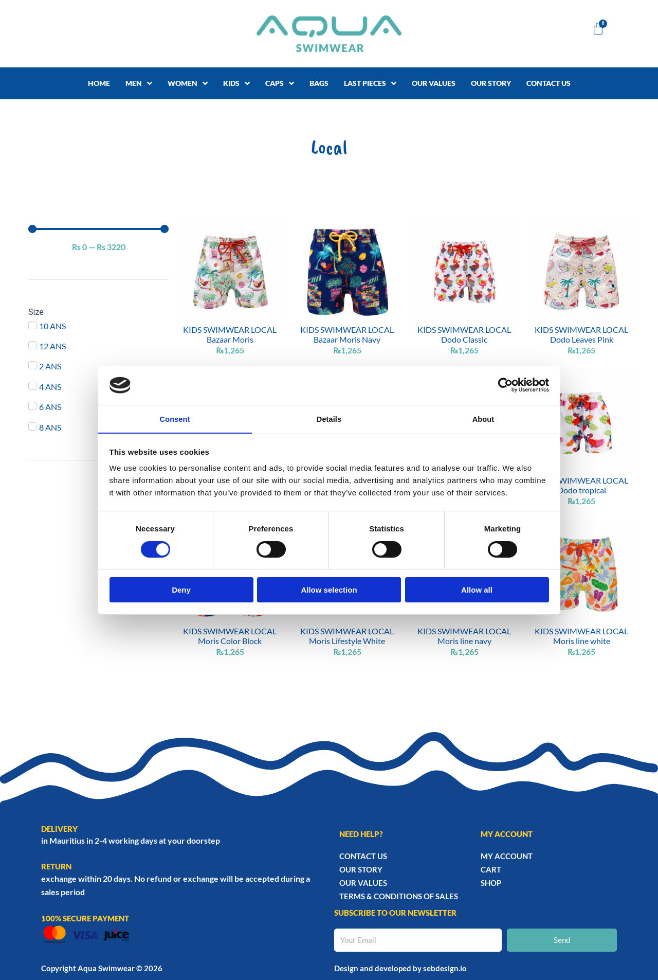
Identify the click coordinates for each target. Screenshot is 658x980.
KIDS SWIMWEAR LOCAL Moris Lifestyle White (347, 636)
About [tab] (483, 418)
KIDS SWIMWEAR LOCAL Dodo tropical (581, 485)
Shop (491, 882)
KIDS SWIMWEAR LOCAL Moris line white (581, 636)
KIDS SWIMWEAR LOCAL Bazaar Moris (230, 334)
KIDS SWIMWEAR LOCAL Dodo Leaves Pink (581, 334)
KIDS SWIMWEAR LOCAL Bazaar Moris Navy (347, 334)
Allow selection (329, 590)
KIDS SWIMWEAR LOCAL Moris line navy (464, 636)
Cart (491, 869)
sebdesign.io (445, 968)
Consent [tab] (175, 418)
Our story (360, 869)
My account (507, 856)
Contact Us (363, 856)
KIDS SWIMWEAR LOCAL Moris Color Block (230, 636)
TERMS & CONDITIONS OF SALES (398, 896)
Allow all (476, 590)
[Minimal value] (98, 229)
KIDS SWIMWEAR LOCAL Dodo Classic (464, 334)
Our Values (363, 882)
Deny (181, 590)
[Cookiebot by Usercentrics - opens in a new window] (504, 385)
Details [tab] (329, 418)
